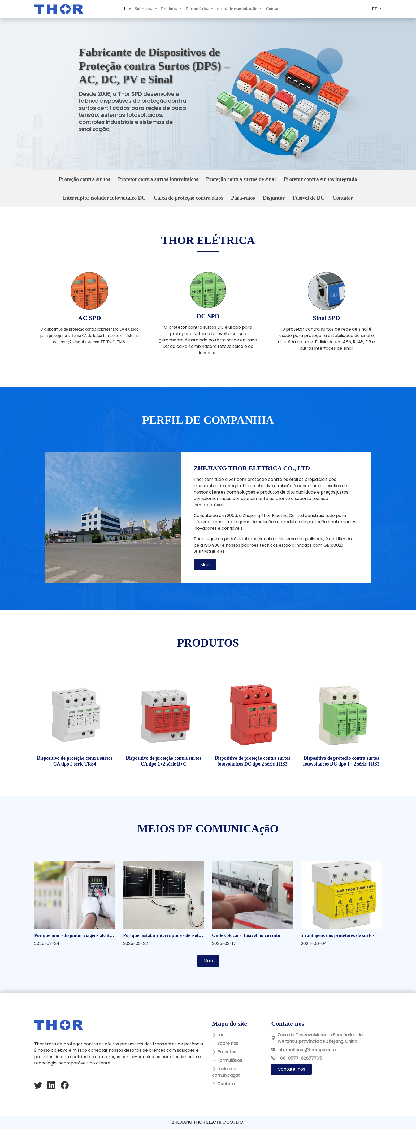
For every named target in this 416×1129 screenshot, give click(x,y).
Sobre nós (227, 1043)
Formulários (229, 1060)
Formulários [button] (198, 9)
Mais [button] (205, 565)
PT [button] (375, 9)
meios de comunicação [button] (237, 9)
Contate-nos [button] (291, 1069)
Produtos (226, 1052)
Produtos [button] (170, 9)
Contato (273, 9)
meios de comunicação (226, 1072)
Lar (127, 9)
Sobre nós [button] (144, 9)
